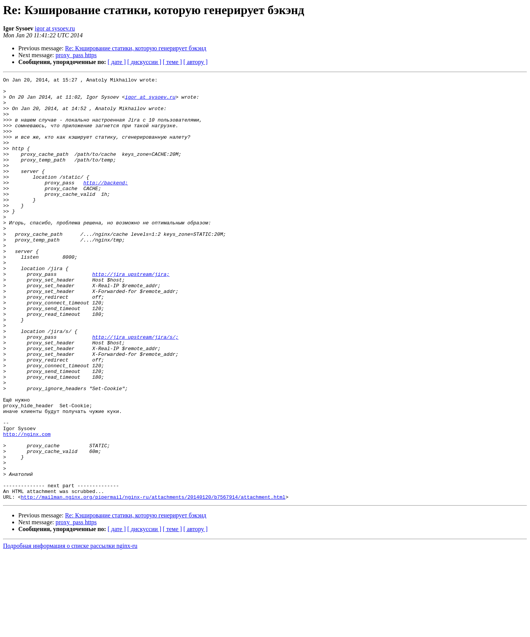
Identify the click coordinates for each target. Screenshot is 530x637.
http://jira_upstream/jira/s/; (135, 389)
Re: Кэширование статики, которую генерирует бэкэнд (136, 48)
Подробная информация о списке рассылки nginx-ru (70, 630)
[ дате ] (116, 62)
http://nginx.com (27, 506)
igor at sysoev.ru (55, 28)
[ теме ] (172, 62)
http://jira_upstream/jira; (131, 313)
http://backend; (105, 204)
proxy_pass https (76, 55)
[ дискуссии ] (144, 62)
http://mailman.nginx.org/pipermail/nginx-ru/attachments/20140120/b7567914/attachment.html (153, 581)
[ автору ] (195, 62)
